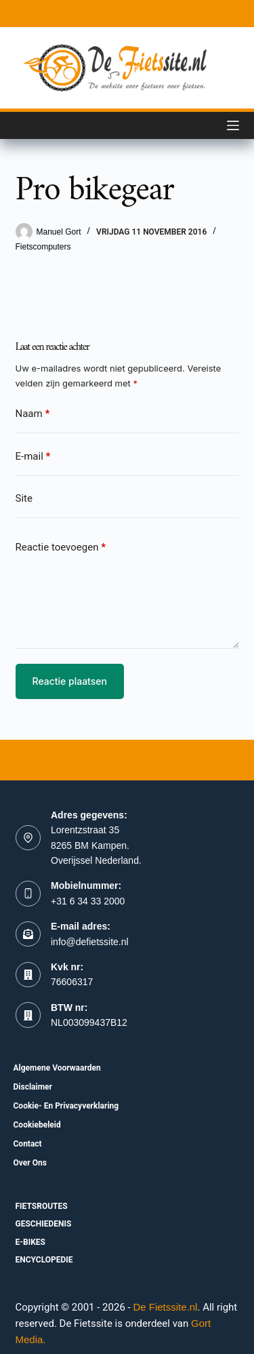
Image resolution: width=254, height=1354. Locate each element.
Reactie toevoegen (61, 547)
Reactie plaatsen (70, 681)
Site (24, 498)
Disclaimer (33, 1087)
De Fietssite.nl (165, 1307)
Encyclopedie (44, 1260)
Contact (28, 1144)
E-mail (33, 456)
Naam (33, 414)
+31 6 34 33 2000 (88, 901)
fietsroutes (42, 1206)
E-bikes (30, 1242)
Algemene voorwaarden (57, 1068)
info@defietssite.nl (90, 941)
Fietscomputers (43, 247)
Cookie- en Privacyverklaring (66, 1106)
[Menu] (233, 125)
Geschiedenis (44, 1224)
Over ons (30, 1163)
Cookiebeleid (37, 1125)
